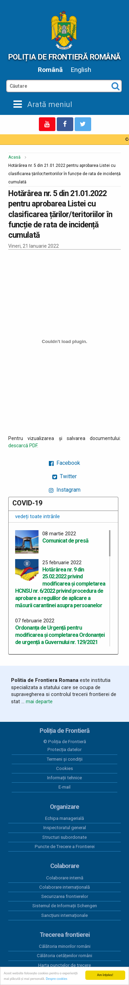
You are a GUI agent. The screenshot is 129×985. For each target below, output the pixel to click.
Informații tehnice (64, 777)
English (81, 70)
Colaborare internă (64, 877)
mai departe (39, 701)
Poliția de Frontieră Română (64, 56)
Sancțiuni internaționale (64, 915)
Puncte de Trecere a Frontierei (65, 846)
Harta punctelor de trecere (64, 965)
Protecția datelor (64, 749)
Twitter (64, 476)
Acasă (14, 157)
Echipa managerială (64, 818)
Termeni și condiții (65, 759)
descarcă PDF (22, 445)
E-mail (64, 787)
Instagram (64, 489)
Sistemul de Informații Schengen (64, 905)
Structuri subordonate (64, 837)
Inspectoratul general (64, 827)
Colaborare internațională (64, 887)
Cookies (64, 768)
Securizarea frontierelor (64, 896)
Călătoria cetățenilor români (64, 955)
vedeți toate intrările (37, 516)
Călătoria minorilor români (64, 946)
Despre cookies (56, 979)
